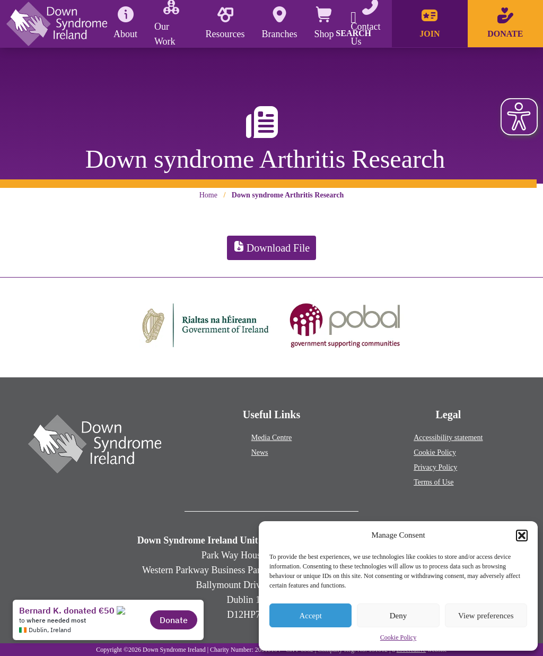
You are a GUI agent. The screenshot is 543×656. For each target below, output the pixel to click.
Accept (310, 615)
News (259, 452)
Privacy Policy (435, 467)
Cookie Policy (398, 637)
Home (208, 195)
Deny (398, 615)
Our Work (166, 23)
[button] (521, 535)
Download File (271, 248)
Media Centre (271, 438)
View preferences (485, 615)
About (125, 22)
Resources (225, 22)
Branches (279, 22)
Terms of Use (433, 482)
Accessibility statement (448, 438)
